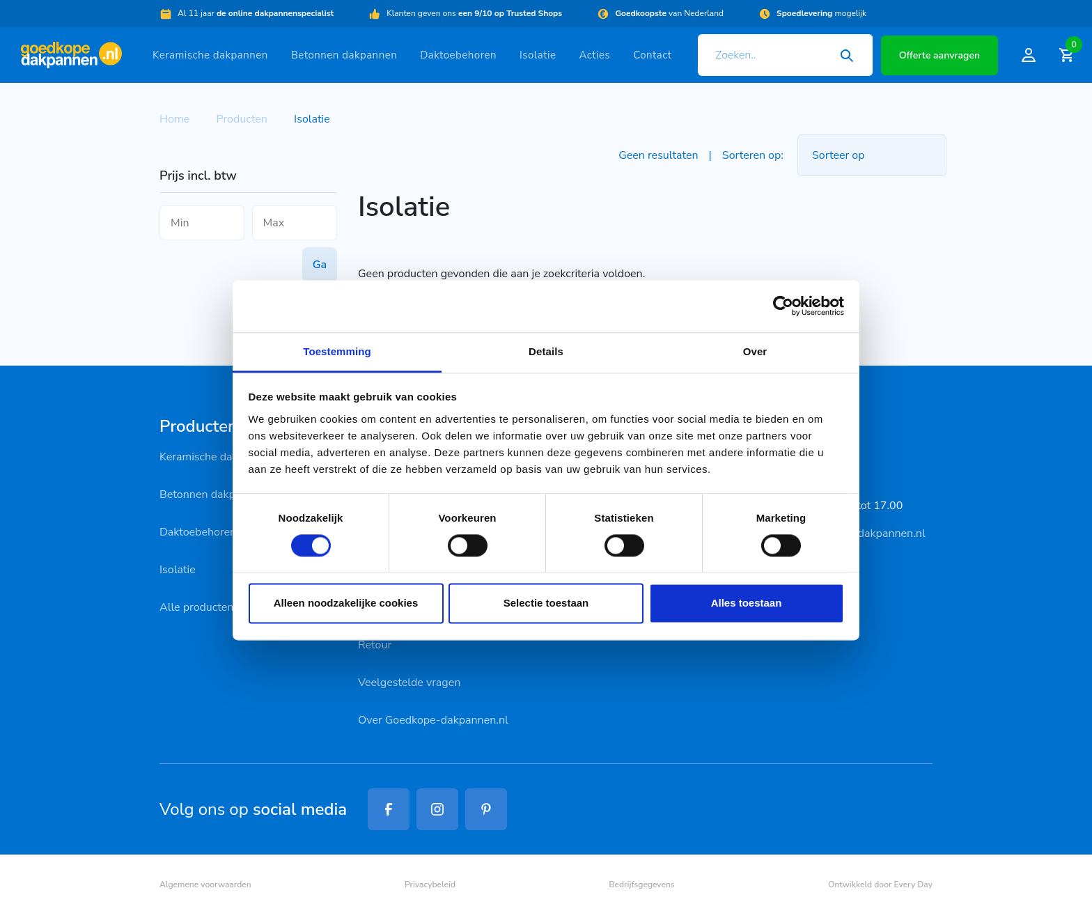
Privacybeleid (430, 884)
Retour (374, 645)
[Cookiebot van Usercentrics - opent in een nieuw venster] (783, 305)
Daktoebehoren (458, 55)
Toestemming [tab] (337, 351)
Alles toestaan (746, 603)
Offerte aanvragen (939, 55)
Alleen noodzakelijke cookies (346, 603)
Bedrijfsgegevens (641, 884)
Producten (242, 119)
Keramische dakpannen (210, 55)
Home (174, 119)
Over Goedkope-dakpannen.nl (433, 720)
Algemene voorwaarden (205, 884)
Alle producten (196, 607)
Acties (594, 55)
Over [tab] (755, 351)
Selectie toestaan (546, 603)
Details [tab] (546, 351)
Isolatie (538, 55)
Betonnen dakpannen (344, 55)
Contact (652, 55)
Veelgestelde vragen (409, 682)
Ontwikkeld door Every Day (880, 884)
